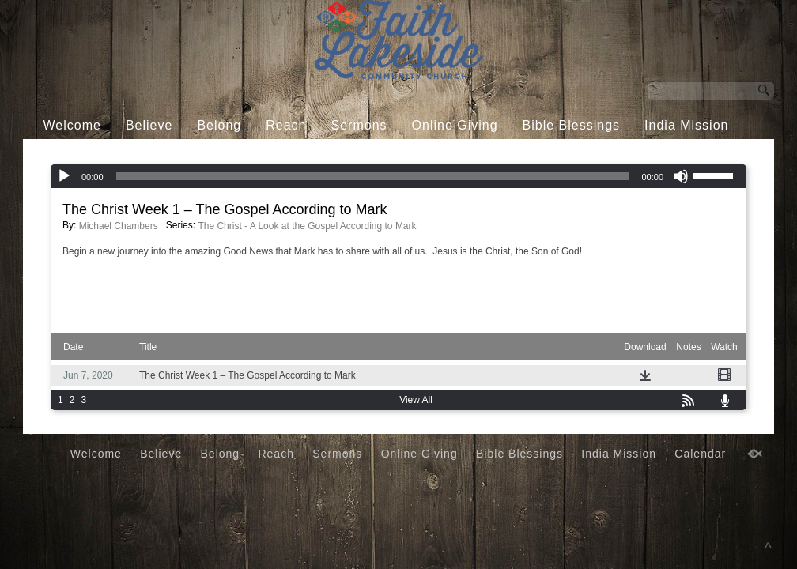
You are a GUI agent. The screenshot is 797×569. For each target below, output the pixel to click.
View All (415, 399)
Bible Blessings (572, 125)
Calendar (386, 155)
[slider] (372, 176)
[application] (398, 176)
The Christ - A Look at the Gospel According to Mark (307, 226)
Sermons (359, 125)
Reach (286, 125)
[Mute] (681, 176)
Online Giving (455, 125)
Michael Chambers (118, 226)
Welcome (72, 125)
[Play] (64, 176)
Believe (149, 125)
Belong (219, 125)
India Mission (686, 125)
